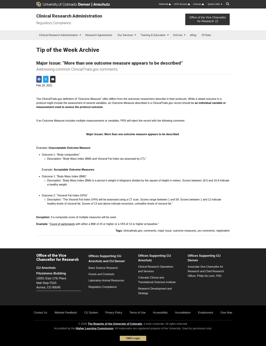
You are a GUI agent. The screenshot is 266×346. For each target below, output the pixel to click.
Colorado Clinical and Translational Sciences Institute (157, 280)
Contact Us (40, 312)
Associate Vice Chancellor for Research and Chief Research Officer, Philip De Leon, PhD (206, 271)
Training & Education (154, 35)
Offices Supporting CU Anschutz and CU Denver (107, 258)
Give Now (226, 312)
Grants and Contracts (101, 274)
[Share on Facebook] (39, 79)
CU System (91, 312)
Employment (205, 312)
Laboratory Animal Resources (106, 280)
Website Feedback (65, 312)
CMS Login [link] (133, 338)
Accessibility (160, 312)
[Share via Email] (52, 79)
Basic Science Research (103, 267)
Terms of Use (138, 312)
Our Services (126, 35)
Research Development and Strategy (155, 291)
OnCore (179, 35)
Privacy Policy (113, 312)
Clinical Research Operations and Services (155, 269)
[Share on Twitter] (46, 79)
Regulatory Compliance (53, 23)
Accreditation (183, 312)
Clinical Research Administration (69, 16)
